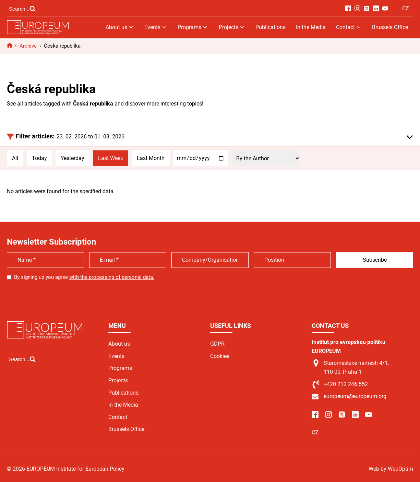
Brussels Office (390, 27)
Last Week (110, 158)
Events (155, 27)
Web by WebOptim (391, 469)
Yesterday (72, 158)
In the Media (311, 27)
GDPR (217, 344)
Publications (270, 27)
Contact (349, 27)
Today (39, 158)
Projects (232, 27)
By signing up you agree (84, 277)
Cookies (219, 356)
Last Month (151, 158)
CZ (405, 8)
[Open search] (22, 8)
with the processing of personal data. (111, 277)
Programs (193, 27)
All (15, 158)
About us (120, 27)
